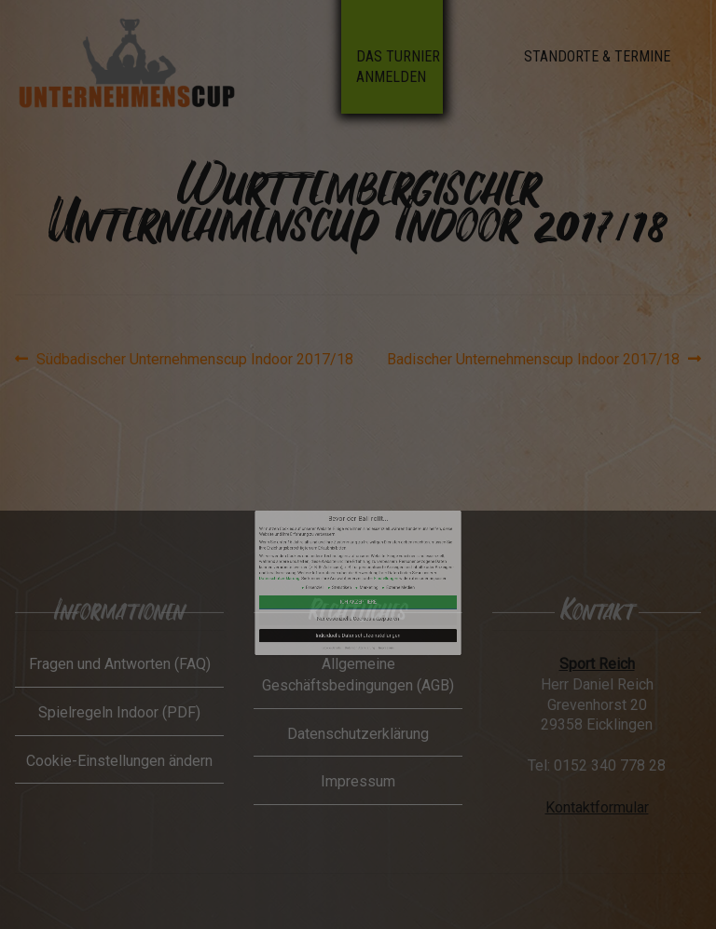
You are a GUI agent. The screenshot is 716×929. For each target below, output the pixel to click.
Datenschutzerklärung (325, 574)
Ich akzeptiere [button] (358, 584)
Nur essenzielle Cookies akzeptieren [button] (358, 591)
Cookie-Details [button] (346, 604)
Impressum (369, 604)
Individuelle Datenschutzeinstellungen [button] (358, 598)
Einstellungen (370, 574)
